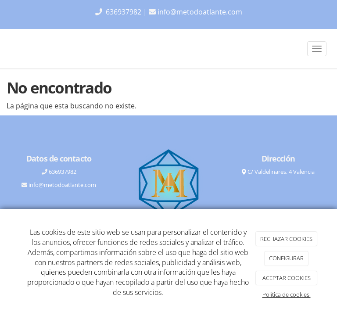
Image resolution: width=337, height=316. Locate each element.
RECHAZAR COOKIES (286, 239)
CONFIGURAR (286, 258)
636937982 (124, 12)
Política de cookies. (286, 294)
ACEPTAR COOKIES (286, 278)
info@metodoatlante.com (200, 12)
